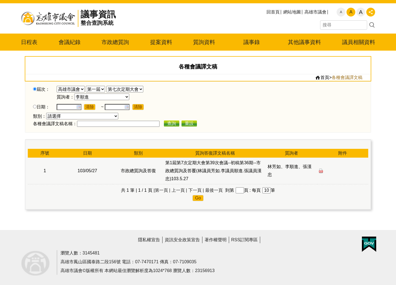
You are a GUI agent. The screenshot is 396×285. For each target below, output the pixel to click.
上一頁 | (179, 190)
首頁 (322, 77)
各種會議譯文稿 (347, 77)
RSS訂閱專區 (244, 239)
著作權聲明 (216, 239)
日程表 (29, 42)
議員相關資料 (358, 42)
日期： (43, 107)
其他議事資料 (304, 42)
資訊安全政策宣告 (182, 239)
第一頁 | (162, 190)
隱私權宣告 (149, 239)
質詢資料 (204, 42)
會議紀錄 (70, 42)
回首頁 (273, 12)
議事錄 (251, 42)
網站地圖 (292, 12)
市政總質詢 (115, 42)
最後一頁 (214, 190)
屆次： (43, 89)
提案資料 (161, 42)
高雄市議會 (315, 12)
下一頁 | (196, 190)
